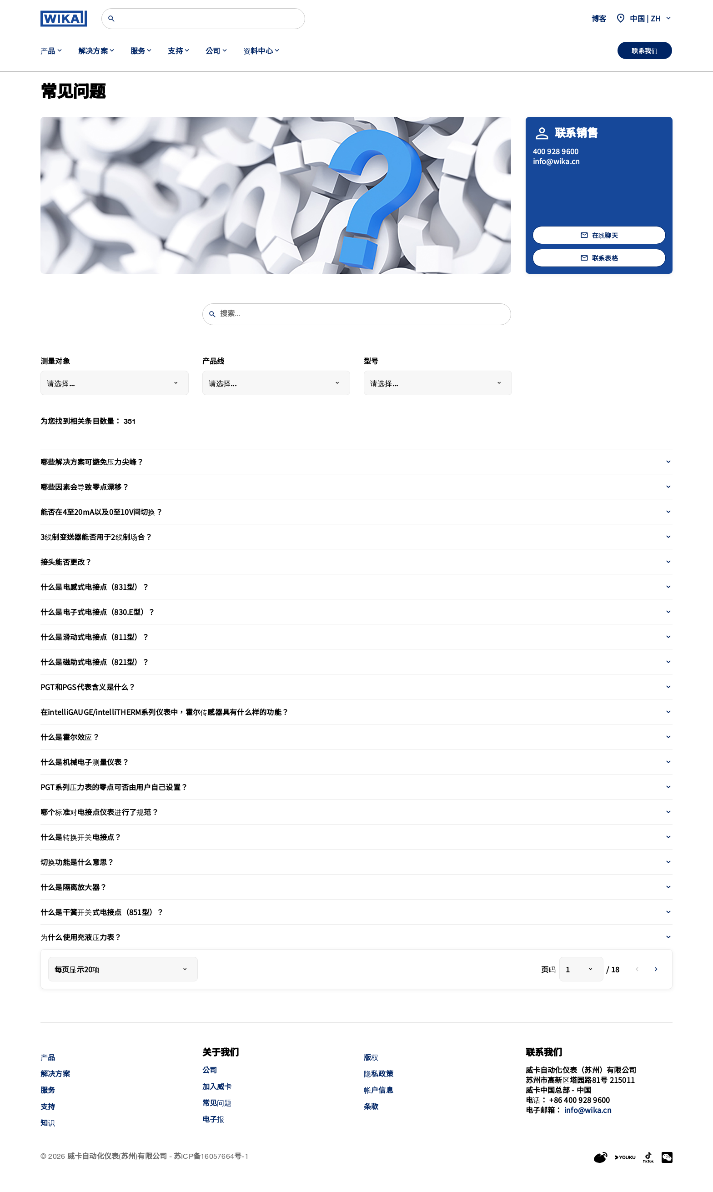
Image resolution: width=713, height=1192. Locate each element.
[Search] (203, 18)
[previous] (637, 969)
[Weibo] (601, 1157)
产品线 (213, 361)
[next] (656, 969)
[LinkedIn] (648, 1157)
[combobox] (114, 383)
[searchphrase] (362, 314)
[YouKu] (625, 1157)
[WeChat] (667, 1157)
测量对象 (55, 361)
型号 (371, 361)
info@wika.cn (556, 161)
